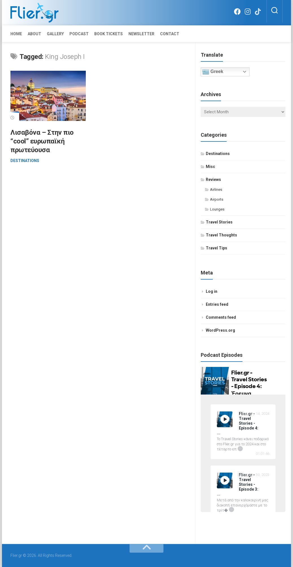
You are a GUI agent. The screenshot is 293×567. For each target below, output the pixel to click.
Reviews (213, 179)
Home (16, 34)
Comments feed (221, 317)
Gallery (55, 34)
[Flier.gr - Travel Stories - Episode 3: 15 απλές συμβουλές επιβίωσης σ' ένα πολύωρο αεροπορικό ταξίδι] (243, 485)
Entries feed (217, 304)
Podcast (79, 34)
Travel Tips (216, 248)
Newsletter (141, 34)
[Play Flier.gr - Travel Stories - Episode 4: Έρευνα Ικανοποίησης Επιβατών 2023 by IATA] (225, 419)
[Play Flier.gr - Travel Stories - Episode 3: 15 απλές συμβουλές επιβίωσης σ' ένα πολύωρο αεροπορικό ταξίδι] (225, 480)
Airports (216, 199)
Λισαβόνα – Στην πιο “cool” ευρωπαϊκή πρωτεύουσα (42, 141)
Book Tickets (108, 34)
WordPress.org (220, 330)
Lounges (217, 209)
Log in (211, 291)
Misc (210, 166)
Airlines (216, 189)
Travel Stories (219, 222)
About (34, 34)
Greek (212, 71)
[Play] (224, 419)
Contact (169, 34)
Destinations (24, 160)
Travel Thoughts (221, 235)
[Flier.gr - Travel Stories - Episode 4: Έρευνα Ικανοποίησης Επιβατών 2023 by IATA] (243, 423)
